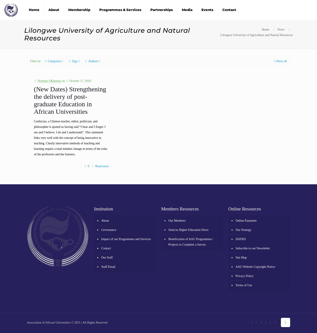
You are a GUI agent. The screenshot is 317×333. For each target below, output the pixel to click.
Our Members (177, 220)
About (105, 220)
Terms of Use (244, 285)
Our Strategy (243, 230)
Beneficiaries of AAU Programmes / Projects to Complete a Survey (190, 241)
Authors (93, 61)
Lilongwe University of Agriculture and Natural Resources (256, 35)
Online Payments (246, 220)
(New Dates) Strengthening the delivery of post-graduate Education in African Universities (70, 100)
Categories (54, 61)
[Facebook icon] (251, 322)
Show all (280, 61)
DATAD (241, 239)
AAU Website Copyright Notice (255, 266)
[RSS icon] (274, 322)
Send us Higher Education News (188, 230)
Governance (108, 230)
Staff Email (108, 266)
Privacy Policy (245, 276)
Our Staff (107, 257)
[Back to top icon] (285, 322)
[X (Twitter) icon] (256, 322)
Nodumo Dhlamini (49, 81)
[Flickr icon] (265, 322)
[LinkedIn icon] (270, 322)
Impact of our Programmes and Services (126, 239)
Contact (106, 248)
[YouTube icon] (261, 322)
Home (265, 29)
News (281, 29)
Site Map (241, 257)
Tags (74, 61)
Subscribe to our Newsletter (253, 248)
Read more (102, 166)
